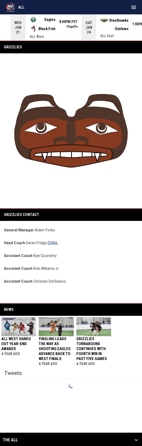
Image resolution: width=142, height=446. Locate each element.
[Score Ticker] (71, 27)
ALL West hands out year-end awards (16, 343)
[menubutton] (133, 7)
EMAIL (53, 243)
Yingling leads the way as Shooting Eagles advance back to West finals (55, 348)
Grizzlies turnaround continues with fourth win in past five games (91, 348)
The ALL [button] (10, 440)
